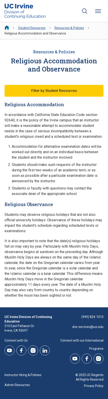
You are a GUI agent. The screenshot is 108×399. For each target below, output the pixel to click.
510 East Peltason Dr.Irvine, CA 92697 (20, 328)
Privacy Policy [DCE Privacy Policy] (93, 386)
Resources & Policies (69, 28)
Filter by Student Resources (54, 91)
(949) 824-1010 (92, 317)
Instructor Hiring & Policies (23, 375)
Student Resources (32, 28)
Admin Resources (17, 385)
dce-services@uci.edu (87, 327)
